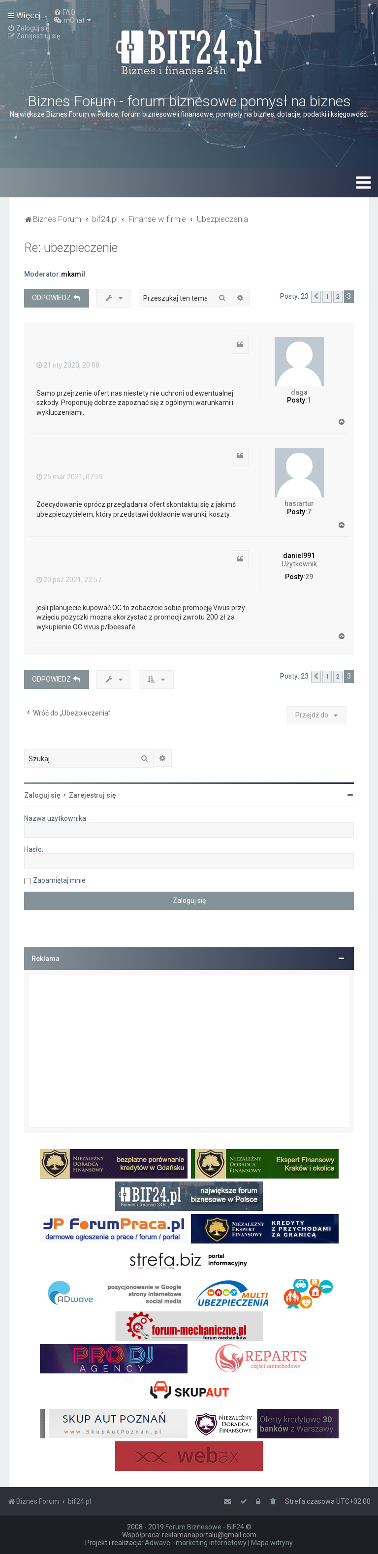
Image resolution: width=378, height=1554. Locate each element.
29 (309, 577)
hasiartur (299, 503)
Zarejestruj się (92, 795)
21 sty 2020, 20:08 (67, 365)
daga (299, 392)
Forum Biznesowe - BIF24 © (208, 1527)
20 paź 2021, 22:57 (68, 580)
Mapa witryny (272, 1543)
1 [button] (327, 296)
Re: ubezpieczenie (71, 248)
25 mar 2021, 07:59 (69, 477)
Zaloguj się (42, 795)
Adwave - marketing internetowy (196, 1543)
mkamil (73, 274)
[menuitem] (64, 12)
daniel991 (299, 555)
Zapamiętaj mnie (59, 880)
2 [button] (338, 296)
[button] (316, 297)
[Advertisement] (189, 1051)
